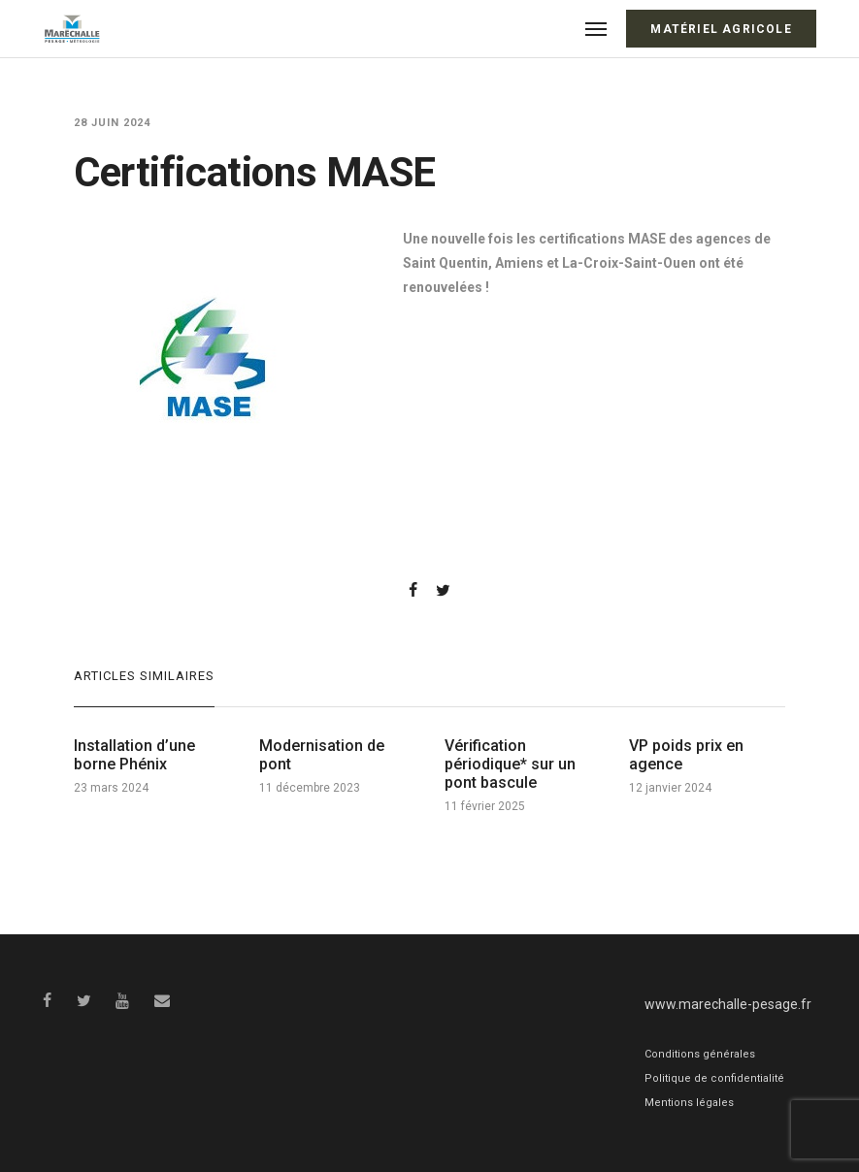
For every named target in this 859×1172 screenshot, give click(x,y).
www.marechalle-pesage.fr (727, 1004)
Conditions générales (699, 1054)
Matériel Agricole (720, 29)
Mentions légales (689, 1102)
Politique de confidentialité (714, 1078)
